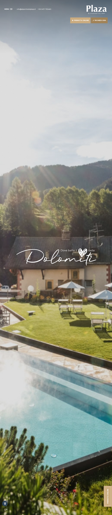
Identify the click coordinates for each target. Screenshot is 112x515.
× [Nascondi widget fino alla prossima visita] (7, 501)
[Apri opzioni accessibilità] (5, 503)
